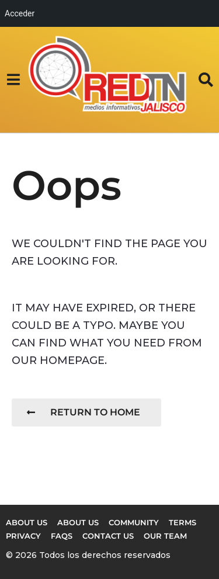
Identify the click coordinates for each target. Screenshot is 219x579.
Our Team (165, 535)
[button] (13, 79)
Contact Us (108, 535)
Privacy (23, 535)
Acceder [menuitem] (19, 13)
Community (134, 522)
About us (26, 522)
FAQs (61, 535)
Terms (182, 522)
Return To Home (83, 412)
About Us (78, 522)
